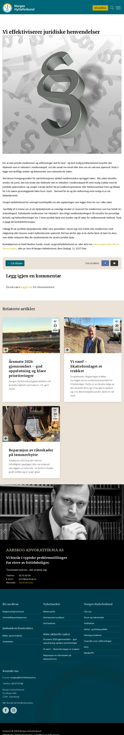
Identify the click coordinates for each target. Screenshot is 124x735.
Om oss (88, 611)
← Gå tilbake (15, 263)
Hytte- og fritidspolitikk (95, 629)
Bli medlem (100, 8)
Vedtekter (89, 623)
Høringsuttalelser (93, 635)
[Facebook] (105, 263)
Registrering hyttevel (13, 611)
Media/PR (89, 653)
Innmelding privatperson (15, 617)
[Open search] (112, 8)
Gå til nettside (26, 582)
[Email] (114, 263)
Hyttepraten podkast (53, 617)
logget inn (27, 287)
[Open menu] (118, 8)
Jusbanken (8, 641)
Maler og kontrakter (12, 635)
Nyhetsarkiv (49, 611)
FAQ (86, 647)
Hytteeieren (49, 623)
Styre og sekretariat (94, 617)
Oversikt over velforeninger (97, 641)
